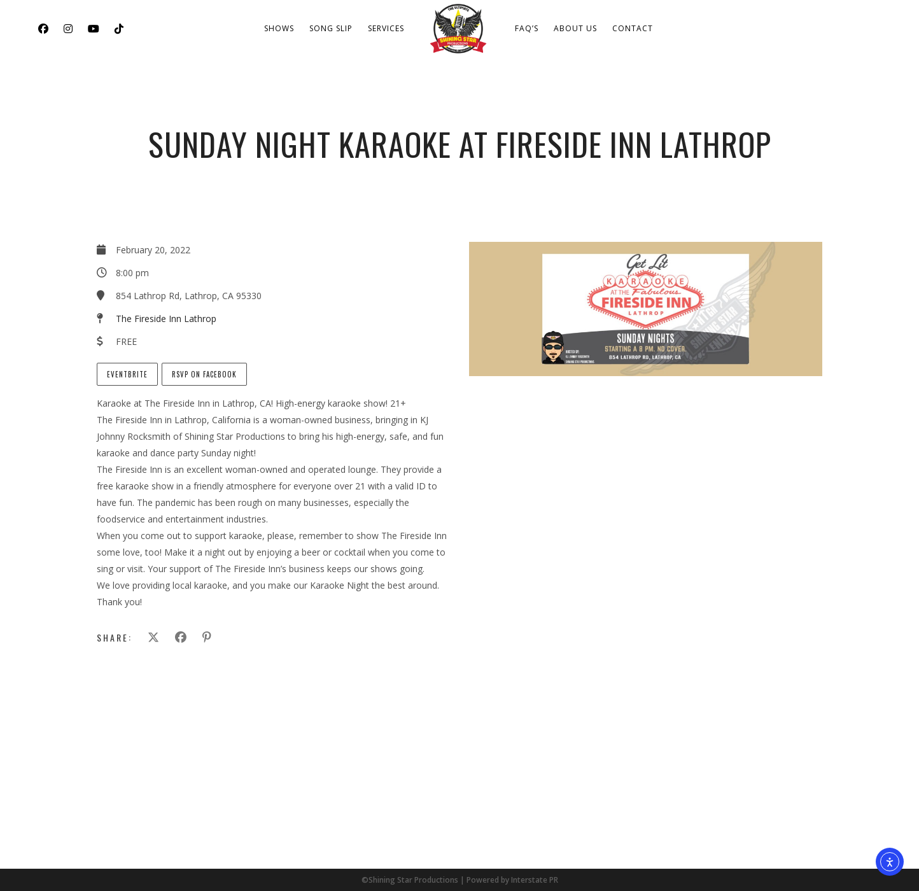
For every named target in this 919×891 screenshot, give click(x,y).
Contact (632, 28)
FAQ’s (526, 28)
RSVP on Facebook (204, 374)
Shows (279, 28)
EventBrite (127, 374)
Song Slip (331, 28)
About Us (575, 28)
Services (386, 28)
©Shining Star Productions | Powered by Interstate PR (459, 879)
